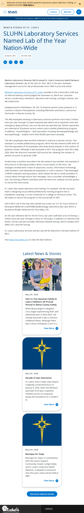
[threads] (24, 492)
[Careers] (54, 12)
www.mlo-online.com (19, 239)
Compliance (33, 507)
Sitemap (19, 509)
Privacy (9, 504)
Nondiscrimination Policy (20, 507)
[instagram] (11, 492)
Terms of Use (7, 507)
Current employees (63, 492)
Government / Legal (8, 509)
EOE (4, 504)
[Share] (21, 62)
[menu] (5, 12)
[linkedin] (17, 492)
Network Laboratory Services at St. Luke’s (24, 92)
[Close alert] (80, 4)
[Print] (5, 62)
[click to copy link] (16, 62)
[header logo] (12, 12)
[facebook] (4, 492)
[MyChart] (67, 12)
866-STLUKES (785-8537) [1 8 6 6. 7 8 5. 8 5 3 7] (20, 449)
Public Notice (33, 504)
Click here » (28, 5)
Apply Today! (63, 483)
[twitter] (31, 492)
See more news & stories (42, 427)
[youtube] (37, 492)
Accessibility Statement (20, 504)
